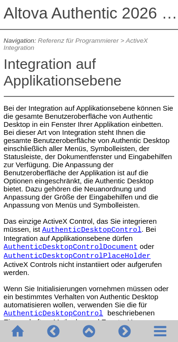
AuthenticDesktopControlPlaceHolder (77, 256)
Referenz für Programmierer (78, 40)
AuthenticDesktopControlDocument (71, 247)
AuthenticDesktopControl (92, 230)
